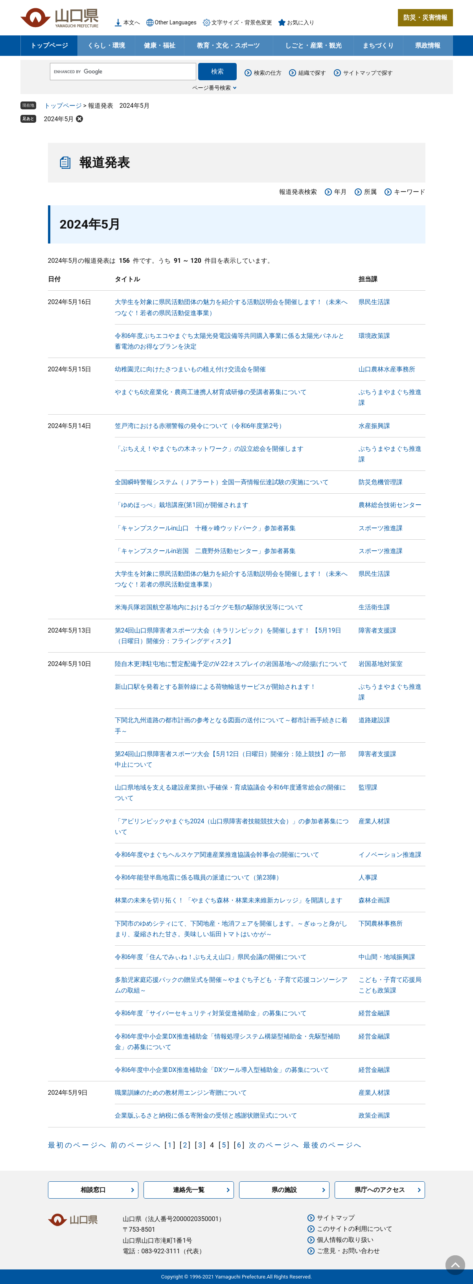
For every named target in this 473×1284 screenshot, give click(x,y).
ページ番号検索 (211, 87)
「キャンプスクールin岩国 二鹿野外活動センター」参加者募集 (205, 551)
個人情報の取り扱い (345, 1239)
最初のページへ (77, 1145)
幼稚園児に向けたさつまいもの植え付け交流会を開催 (190, 369)
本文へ (131, 22)
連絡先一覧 (188, 1190)
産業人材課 (374, 821)
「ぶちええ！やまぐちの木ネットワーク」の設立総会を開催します (209, 448)
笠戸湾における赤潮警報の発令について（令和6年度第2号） (200, 426)
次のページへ (274, 1145)
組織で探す (312, 73)
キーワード (409, 192)
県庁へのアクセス (380, 1190)
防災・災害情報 (425, 17)
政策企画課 (374, 1115)
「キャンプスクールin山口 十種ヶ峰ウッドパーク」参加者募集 (205, 528)
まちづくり (378, 45)
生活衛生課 (374, 607)
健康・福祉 (159, 45)
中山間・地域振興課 (387, 957)
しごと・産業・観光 (313, 45)
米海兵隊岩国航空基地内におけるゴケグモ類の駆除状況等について (209, 607)
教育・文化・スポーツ (228, 45)
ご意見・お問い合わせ (348, 1250)
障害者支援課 (377, 630)
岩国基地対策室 (381, 664)
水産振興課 (374, 426)
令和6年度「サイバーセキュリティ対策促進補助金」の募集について (211, 1013)
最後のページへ (333, 1145)
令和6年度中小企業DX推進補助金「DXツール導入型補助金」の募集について (222, 1070)
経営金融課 (374, 1013)
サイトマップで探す (368, 73)
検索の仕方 (268, 73)
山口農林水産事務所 (387, 369)
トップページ (49, 45)
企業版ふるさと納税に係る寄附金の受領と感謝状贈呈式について (206, 1115)
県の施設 (284, 1190)
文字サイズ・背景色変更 (242, 22)
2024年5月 (59, 119)
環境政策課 (374, 335)
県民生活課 (374, 302)
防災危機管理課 (381, 482)
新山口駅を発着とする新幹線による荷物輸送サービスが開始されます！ (215, 686)
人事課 (368, 877)
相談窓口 (93, 1190)
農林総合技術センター (390, 505)
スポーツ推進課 (381, 528)
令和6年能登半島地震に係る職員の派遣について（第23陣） (199, 877)
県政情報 (427, 45)
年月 (340, 192)
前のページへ (136, 1145)
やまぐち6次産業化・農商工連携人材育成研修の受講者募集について (211, 392)
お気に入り (301, 22)
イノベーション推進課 (390, 854)
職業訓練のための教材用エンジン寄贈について (181, 1092)
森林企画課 (374, 900)
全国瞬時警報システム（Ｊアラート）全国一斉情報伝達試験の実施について (222, 482)
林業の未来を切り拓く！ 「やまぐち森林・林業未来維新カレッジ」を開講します (229, 900)
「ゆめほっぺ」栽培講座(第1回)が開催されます (181, 505)
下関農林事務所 (381, 923)
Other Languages (176, 22)
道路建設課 (374, 720)
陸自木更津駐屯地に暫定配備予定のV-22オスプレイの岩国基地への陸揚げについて (231, 664)
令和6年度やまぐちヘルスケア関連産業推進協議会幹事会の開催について (217, 854)
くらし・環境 (106, 45)
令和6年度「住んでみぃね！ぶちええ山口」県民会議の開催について (211, 957)
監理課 (368, 787)
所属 (370, 192)
